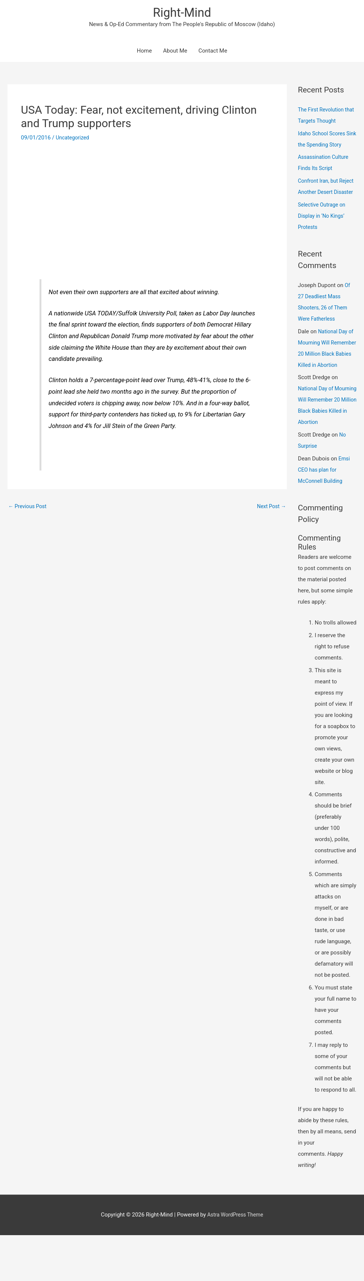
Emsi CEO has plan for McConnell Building (324, 515)
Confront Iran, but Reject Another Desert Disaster (325, 204)
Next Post (270, 507)
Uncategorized (73, 138)
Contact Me (212, 52)
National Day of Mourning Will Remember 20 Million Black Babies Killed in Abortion (327, 377)
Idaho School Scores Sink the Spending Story (323, 145)
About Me (175, 52)
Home (144, 52)
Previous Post (29, 507)
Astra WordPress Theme (235, 1260)
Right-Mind (182, 13)
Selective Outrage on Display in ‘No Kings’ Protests (323, 239)
